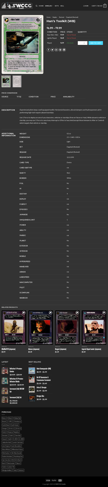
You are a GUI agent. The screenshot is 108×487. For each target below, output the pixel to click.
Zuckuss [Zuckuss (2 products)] (21, 470)
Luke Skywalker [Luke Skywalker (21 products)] (16, 446)
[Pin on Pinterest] (60, 50)
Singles (49, 6)
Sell (62, 6)
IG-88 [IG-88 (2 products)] (15, 439)
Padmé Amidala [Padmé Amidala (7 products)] (7, 456)
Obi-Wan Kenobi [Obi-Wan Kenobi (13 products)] (16, 453)
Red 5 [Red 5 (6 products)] (4, 463)
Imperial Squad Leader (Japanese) (91, 349)
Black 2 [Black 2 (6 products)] (4, 418)
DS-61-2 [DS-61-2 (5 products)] (11, 428)
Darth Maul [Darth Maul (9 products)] (5, 425)
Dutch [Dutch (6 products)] (4, 432)
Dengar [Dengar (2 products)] (4, 428)
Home (41, 6)
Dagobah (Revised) (72, 17)
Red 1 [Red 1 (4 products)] (20, 460)
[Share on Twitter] (52, 50)
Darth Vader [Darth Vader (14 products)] (15, 425)
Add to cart (95, 43)
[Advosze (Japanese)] (40, 327)
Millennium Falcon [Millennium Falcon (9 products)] (17, 449)
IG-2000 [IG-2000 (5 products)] (21, 439)
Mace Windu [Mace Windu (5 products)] (6, 449)
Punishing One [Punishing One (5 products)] (18, 456)
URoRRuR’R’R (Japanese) (8, 349)
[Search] (36, 6)
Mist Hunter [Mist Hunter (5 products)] (5, 453)
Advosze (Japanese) (33, 349)
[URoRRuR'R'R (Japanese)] (14, 327)
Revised (61, 17)
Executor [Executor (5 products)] (5, 435)
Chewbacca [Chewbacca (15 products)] (17, 421)
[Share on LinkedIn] (64, 50)
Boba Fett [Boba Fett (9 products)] (17, 418)
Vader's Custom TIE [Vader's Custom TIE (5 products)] (8, 467)
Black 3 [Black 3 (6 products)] (10, 418)
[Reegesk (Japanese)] (67, 327)
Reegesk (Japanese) (60, 349)
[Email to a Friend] (56, 50)
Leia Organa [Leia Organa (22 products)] (6, 446)
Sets (57, 6)
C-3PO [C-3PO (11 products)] (10, 421)
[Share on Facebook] (48, 50)
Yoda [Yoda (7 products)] (15, 470)
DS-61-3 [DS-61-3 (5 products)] (18, 428)
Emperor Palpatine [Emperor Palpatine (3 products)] (13, 432)
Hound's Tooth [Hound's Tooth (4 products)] (6, 439)
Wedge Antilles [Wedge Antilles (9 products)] (7, 470)
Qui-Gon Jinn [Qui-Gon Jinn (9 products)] (6, 460)
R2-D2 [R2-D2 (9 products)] (14, 460)
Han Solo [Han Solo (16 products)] (18, 435)
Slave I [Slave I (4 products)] (18, 463)
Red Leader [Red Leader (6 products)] (11, 463)
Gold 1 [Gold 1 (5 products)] (11, 435)
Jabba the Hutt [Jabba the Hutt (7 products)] (6, 442)
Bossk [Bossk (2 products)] (4, 421)
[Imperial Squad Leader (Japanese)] (94, 327)
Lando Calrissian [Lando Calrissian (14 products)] (18, 442)
